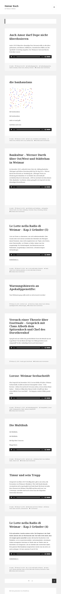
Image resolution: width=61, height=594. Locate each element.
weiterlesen (14, 259)
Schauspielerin (43, 407)
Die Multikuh (18, 425)
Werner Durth (12, 210)
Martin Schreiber (13, 67)
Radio (46, 268)
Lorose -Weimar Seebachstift (29, 376)
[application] (30, 56)
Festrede (31, 210)
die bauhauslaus (20, 82)
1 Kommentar (33, 508)
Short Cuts (23, 140)
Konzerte (18, 508)
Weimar (27, 67)
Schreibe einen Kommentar (43, 67)
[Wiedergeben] (11, 57)
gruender (22, 270)
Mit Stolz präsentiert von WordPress (19, 591)
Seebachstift (32, 409)
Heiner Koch (11, 5)
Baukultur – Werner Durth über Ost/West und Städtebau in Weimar (29, 158)
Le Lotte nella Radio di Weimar (35, 268)
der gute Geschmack (27, 361)
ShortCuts (32, 304)
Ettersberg (40, 210)
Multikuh (47, 459)
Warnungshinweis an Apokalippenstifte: (24, 287)
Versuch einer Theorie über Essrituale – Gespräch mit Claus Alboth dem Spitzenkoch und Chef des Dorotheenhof (28, 326)
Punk (10, 508)
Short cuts (29, 139)
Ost (18, 210)
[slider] (28, 56)
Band (13, 508)
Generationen (24, 508)
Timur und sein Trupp (24, 475)
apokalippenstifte (13, 305)
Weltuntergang (22, 305)
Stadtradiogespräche (32, 66)
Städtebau (25, 210)
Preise (35, 210)
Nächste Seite (54, 581)
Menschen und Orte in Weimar (35, 507)
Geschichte (43, 569)
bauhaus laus (30, 140)
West (20, 210)
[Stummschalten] (45, 57)
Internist (31, 67)
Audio (12, 66)
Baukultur (45, 208)
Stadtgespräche (17, 409)
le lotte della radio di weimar (32, 569)
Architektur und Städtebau (39, 139)
